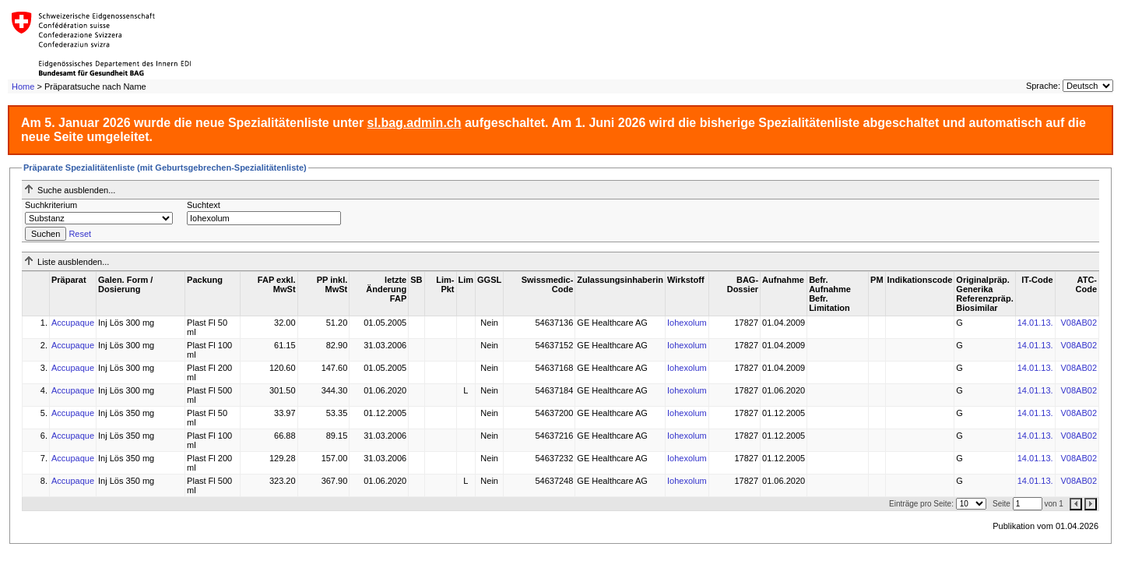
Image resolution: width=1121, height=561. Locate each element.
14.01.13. (1035, 322)
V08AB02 (1079, 322)
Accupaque (72, 322)
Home (23, 86)
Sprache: (1043, 85)
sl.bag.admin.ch (414, 122)
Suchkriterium (51, 205)
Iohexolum (687, 322)
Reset (80, 233)
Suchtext (203, 205)
